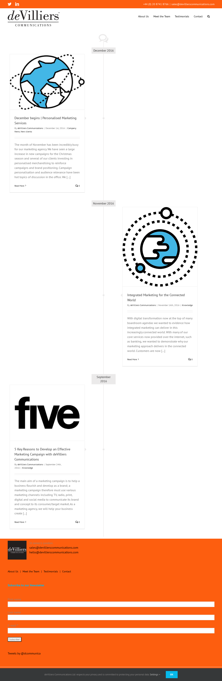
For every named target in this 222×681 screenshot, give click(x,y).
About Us (13, 571)
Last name (14, 612)
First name (14, 599)
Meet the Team (31, 571)
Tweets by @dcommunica (24, 653)
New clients (26, 131)
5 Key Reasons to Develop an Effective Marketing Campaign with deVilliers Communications (42, 454)
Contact (66, 571)
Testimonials (51, 571)
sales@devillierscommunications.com (192, 4)
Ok (171, 674)
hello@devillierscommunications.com (53, 552)
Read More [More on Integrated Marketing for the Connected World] (132, 359)
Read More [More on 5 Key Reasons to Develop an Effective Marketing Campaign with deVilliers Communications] (19, 522)
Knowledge (187, 305)
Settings (155, 674)
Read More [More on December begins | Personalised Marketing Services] (19, 185)
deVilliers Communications (30, 128)
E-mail (13, 625)
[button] (208, 16)
